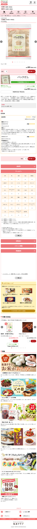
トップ (2, 15)
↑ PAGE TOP (18, 508)
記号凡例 (3, 113)
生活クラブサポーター (6, 138)
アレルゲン (20, 172)
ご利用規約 (4, 518)
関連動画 (20, 251)
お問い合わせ (11, 518)
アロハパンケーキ (5, 125)
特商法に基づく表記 (21, 518)
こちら (10, 86)
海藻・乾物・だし (8, 15)
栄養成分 (21, 241)
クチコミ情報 (20, 246)
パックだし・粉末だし (16, 15)
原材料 (21, 167)
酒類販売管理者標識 (31, 518)
